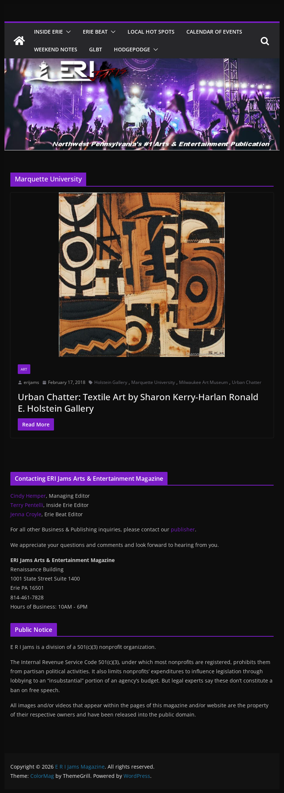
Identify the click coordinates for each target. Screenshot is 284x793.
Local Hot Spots (151, 31)
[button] (67, 32)
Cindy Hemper (28, 495)
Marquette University (153, 382)
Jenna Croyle (25, 514)
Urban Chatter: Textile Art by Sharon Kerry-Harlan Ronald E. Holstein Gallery (138, 402)
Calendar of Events (214, 31)
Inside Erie (48, 31)
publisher (183, 529)
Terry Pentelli (26, 504)
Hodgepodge (132, 49)
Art (24, 369)
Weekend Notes (55, 49)
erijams (31, 382)
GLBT (95, 49)
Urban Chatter (246, 382)
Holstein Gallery (110, 382)
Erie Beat (95, 31)
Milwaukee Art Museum (203, 382)
